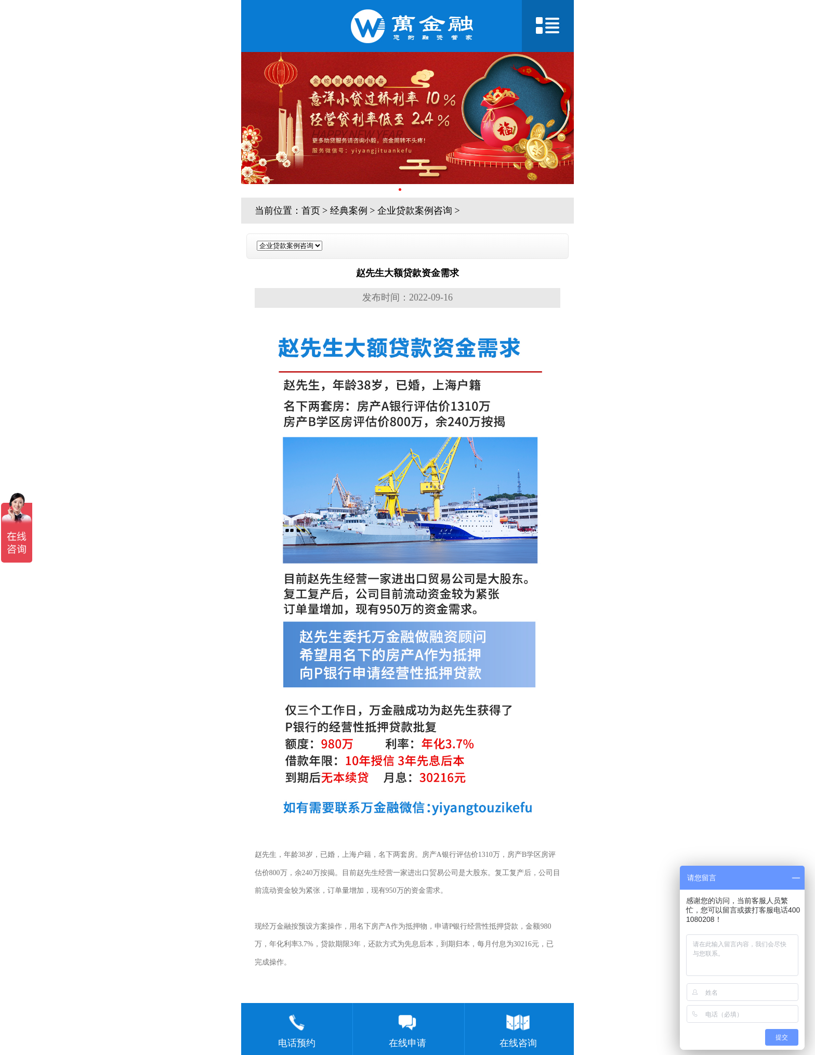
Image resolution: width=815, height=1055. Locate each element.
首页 (310, 210)
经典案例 (348, 210)
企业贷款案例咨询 (414, 210)
